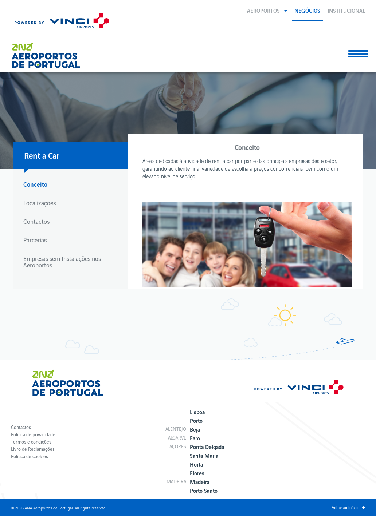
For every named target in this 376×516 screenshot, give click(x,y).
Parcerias (35, 239)
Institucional (346, 10)
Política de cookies (29, 456)
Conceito (35, 183)
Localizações (39, 202)
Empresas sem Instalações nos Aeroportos (62, 261)
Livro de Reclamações (33, 448)
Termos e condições (31, 441)
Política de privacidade (33, 434)
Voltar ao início (345, 507)
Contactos (36, 221)
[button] (267, 10)
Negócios (307, 10)
